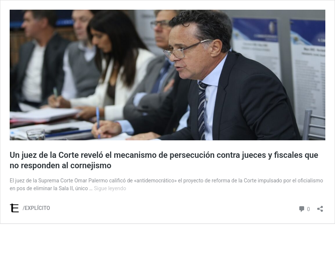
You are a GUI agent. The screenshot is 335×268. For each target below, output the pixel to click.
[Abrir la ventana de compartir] (320, 206)
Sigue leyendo (110, 188)
